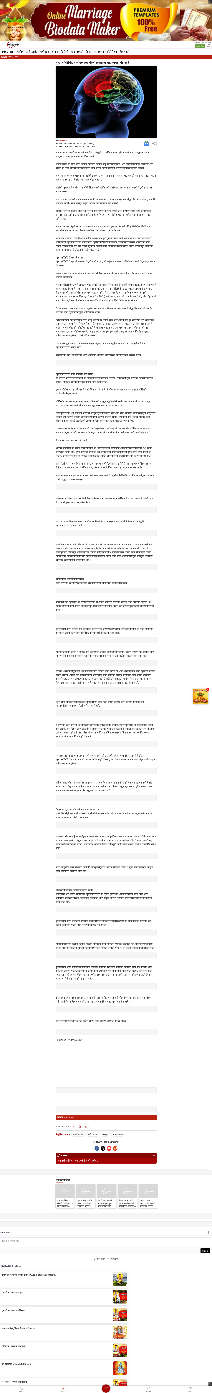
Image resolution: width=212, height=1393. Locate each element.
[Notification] (209, 45)
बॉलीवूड (105, 1134)
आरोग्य (55, 51)
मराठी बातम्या (117, 1134)
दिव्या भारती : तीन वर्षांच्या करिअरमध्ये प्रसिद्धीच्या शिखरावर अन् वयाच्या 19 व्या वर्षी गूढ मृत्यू (127, 1203)
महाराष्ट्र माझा (7, 51)
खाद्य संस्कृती (77, 51)
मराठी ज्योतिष (78, 1134)
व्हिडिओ (64, 51)
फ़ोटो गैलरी (112, 51)
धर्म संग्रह (44, 51)
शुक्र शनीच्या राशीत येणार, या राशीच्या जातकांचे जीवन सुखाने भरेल (84, 1203)
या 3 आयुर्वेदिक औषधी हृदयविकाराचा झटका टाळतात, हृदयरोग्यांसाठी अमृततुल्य (65, 1203)
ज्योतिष (19, 51)
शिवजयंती (124, 51)
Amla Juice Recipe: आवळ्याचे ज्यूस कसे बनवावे (147, 1203)
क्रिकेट (89, 51)
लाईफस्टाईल (32, 51)
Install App (200, 46)
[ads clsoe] (210, 1384)
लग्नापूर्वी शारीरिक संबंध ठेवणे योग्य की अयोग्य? (77, 1160)
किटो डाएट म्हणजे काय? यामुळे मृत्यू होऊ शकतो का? (105, 1203)
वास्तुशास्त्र (99, 51)
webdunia (63, 140)
